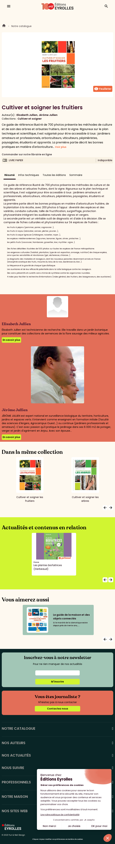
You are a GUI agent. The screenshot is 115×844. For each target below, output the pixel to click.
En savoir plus (11, 340)
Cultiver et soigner (30, 118)
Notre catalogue (21, 26)
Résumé (9, 175)
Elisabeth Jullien (27, 115)
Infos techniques (28, 175)
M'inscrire (57, 681)
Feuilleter (102, 89)
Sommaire (75, 175)
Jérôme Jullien (48, 115)
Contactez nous (57, 708)
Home (4, 26)
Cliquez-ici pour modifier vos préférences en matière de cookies (57, 839)
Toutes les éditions (54, 175)
